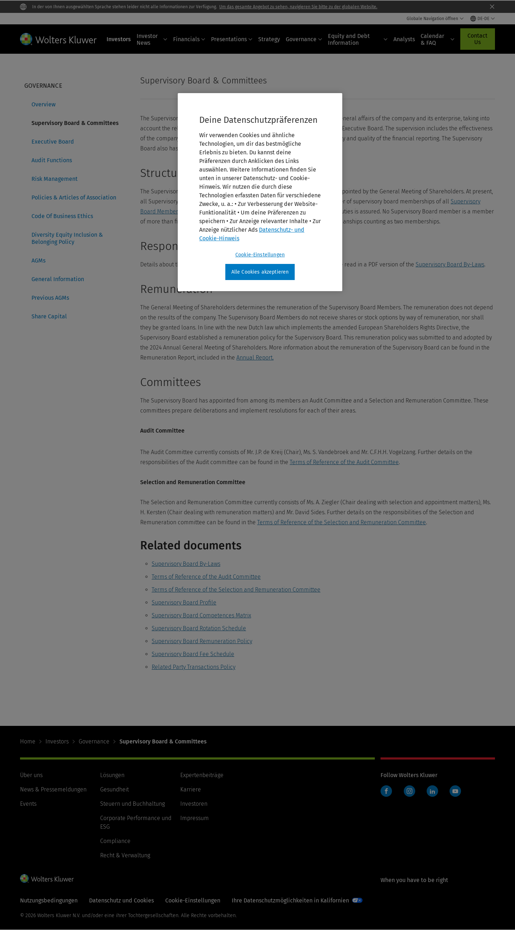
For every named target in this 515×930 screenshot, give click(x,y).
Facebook (386, 791)
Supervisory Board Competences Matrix (201, 615)
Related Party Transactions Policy (193, 667)
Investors (119, 39)
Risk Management (54, 178)
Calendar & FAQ (438, 39)
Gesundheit (114, 789)
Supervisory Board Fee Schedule (193, 654)
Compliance (115, 841)
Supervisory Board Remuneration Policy (202, 641)
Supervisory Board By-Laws (450, 264)
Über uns (31, 775)
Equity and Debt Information (358, 39)
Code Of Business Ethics (62, 216)
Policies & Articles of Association (73, 197)
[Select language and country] (482, 18)
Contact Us (477, 38)
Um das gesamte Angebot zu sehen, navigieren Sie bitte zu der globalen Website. (298, 6)
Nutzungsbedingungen (49, 900)
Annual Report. (255, 357)
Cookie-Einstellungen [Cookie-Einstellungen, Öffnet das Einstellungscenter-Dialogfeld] (260, 255)
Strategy (269, 39)
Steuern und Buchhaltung (132, 803)
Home (27, 741)
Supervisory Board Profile (184, 602)
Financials (189, 39)
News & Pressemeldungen (53, 789)
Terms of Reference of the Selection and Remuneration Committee (341, 522)
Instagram (409, 791)
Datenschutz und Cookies (121, 900)
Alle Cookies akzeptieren (260, 272)
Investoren (193, 803)
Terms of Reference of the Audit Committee (344, 462)
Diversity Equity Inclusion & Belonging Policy (67, 238)
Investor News (152, 39)
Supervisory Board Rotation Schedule (199, 628)
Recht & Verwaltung (125, 855)
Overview (43, 104)
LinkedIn (432, 791)
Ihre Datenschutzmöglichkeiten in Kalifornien (290, 900)
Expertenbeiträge (202, 775)
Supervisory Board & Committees (75, 123)
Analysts (404, 39)
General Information (57, 279)
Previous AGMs (50, 297)
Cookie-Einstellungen (192, 900)
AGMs (38, 260)
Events (28, 803)
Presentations (231, 39)
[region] (260, 192)
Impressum (194, 818)
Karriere (190, 789)
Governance (304, 39)
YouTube (455, 791)
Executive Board (52, 141)
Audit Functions (51, 160)
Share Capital (49, 316)
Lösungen (112, 775)
